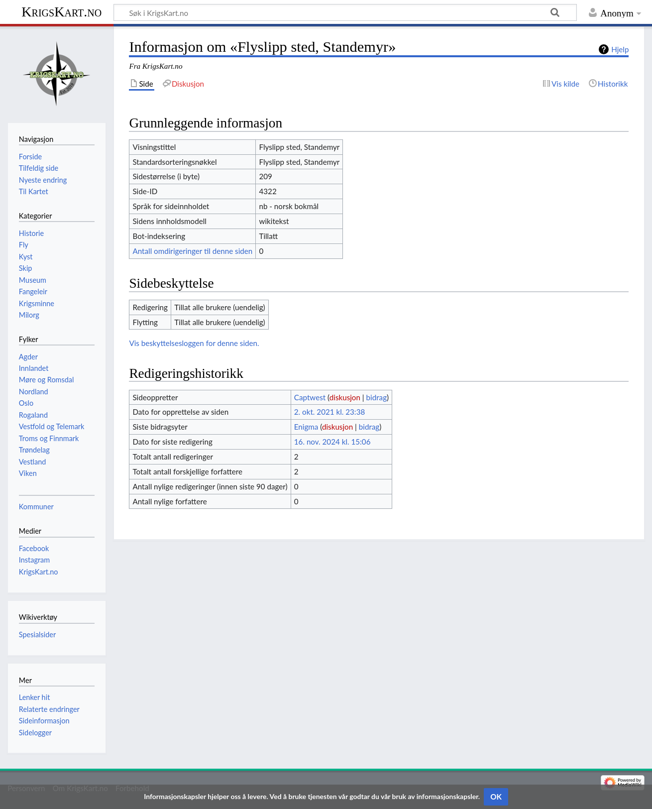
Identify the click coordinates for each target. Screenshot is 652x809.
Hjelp (620, 49)
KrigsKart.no (61, 11)
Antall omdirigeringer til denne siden (192, 250)
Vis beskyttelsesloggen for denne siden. (194, 343)
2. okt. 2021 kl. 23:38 (329, 411)
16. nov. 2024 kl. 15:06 (332, 441)
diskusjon (344, 397)
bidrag (376, 397)
